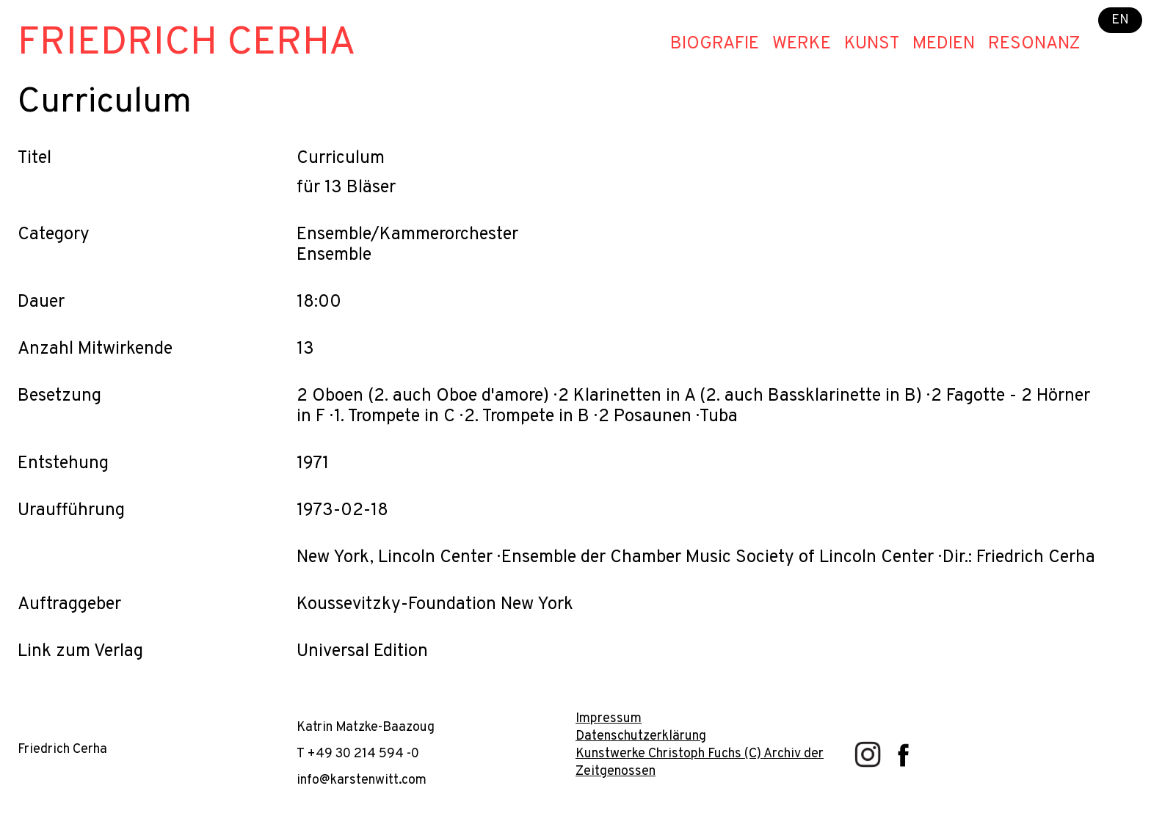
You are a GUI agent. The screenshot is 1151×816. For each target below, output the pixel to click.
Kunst (871, 44)
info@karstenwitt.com (361, 780)
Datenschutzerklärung (641, 736)
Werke (801, 44)
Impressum (609, 718)
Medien (943, 44)
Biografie (714, 44)
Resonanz (1034, 44)
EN (1120, 20)
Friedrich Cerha (187, 43)
